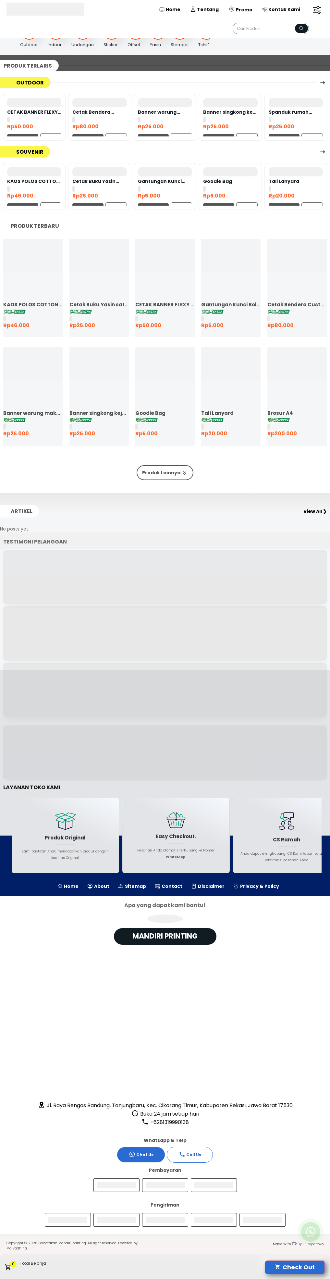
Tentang (204, 9)
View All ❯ (315, 511)
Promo (240, 9)
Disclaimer (208, 886)
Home (169, 9)
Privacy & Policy (256, 886)
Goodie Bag (217, 181)
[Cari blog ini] (271, 28)
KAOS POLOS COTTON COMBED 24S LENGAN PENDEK (33, 181)
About (98, 886)
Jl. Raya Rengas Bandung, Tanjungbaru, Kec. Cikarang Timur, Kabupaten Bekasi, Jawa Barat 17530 (165, 1105)
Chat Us (141, 1154)
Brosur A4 (280, 413)
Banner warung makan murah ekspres (157, 112)
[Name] (301, 28)
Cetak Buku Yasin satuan (94, 181)
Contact (168, 886)
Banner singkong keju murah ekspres (230, 112)
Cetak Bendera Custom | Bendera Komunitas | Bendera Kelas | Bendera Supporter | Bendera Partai (98, 112)
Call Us (190, 1154)
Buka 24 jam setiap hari (165, 1114)
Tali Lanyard (284, 181)
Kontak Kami (281, 9)
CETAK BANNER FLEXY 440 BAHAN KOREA (32, 112)
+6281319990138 (165, 1122)
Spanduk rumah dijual (289, 112)
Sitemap (132, 886)
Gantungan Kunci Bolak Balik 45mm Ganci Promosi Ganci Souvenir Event (163, 181)
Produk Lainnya (165, 472)
